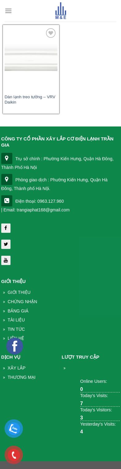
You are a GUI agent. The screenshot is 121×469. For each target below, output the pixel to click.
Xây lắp (17, 367)
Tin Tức (16, 329)
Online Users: (93, 381)
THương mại (21, 377)
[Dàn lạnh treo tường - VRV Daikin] (31, 58)
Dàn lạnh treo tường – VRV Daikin (30, 100)
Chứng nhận (22, 301)
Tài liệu (16, 319)
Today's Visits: (94, 395)
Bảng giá (18, 310)
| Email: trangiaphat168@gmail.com (35, 209)
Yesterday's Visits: (98, 424)
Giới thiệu (19, 292)
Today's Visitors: (96, 409)
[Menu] (8, 10)
